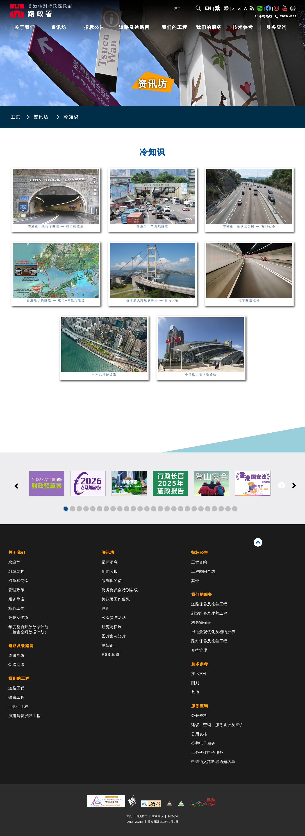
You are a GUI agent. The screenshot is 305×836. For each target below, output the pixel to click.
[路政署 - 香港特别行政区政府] (75, 10)
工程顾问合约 (203, 571)
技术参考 (243, 27)
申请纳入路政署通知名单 (213, 762)
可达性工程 (18, 706)
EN (208, 8)
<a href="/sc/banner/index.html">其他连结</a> (152, 488)
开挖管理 (199, 650)
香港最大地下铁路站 (201, 372)
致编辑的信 (112, 581)
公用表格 (199, 734)
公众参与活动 (114, 618)
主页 (16, 117)
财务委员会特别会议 (120, 590)
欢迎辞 (14, 562)
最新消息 (110, 562)
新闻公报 (110, 571)
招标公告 (94, 27)
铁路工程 (16, 697)
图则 (195, 683)
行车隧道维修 (249, 298)
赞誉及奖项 (18, 618)
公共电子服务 (203, 743)
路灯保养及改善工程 (209, 641)
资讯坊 (59, 27)
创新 (106, 608)
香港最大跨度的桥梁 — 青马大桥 (152, 298)
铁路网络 (16, 665)
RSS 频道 (111, 654)
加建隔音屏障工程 (24, 716)
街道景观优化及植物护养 (213, 632)
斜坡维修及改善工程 (209, 613)
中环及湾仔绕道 (104, 372)
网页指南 (142, 816)
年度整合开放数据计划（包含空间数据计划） (28, 629)
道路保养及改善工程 (209, 604)
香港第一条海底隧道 (152, 224)
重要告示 (157, 816)
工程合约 (199, 562)
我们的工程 (175, 27)
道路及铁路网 (134, 27)
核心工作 (16, 608)
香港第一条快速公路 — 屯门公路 (249, 224)
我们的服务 (209, 27)
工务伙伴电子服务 (207, 752)
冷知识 (108, 645)
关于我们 (24, 27)
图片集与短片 (114, 636)
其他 (195, 581)
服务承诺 (16, 599)
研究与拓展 (112, 627)
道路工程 (16, 688)
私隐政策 (173, 816)
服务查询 (276, 27)
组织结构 (16, 571)
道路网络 (16, 655)
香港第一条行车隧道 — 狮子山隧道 (56, 224)
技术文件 (199, 674)
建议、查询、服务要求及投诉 (217, 725)
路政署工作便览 (116, 599)
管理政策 (16, 590)
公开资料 (199, 715)
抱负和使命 (18, 581)
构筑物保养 (201, 622)
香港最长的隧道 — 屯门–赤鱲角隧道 (56, 298)
